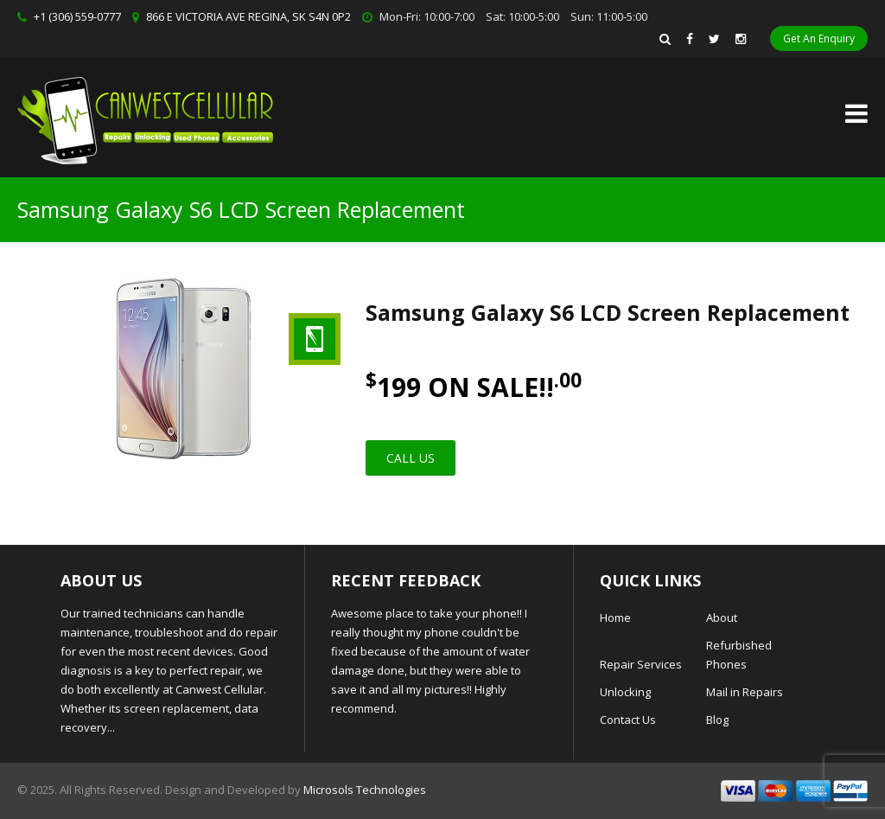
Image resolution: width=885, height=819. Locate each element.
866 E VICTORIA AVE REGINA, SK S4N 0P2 (248, 16)
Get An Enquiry (819, 38)
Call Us (410, 458)
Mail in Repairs (744, 692)
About (721, 617)
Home (615, 617)
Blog (717, 719)
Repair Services (641, 664)
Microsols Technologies (364, 789)
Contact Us (628, 719)
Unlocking (625, 692)
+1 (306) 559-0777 (77, 16)
